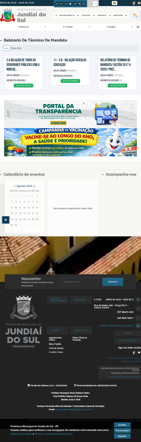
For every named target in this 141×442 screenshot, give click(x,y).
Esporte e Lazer (94, 26)
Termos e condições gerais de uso (124, 358)
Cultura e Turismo (121, 26)
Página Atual (16, 48)
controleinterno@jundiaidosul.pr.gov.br (73, 409)
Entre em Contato (70, 26)
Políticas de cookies (131, 361)
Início (6, 48)
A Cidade (30, 26)
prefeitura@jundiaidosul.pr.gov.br (117, 326)
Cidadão (48, 26)
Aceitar (122, 425)
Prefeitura (12, 26)
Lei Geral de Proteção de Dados (123, 376)
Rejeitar (122, 436)
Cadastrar (113, 281)
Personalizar (122, 430)
